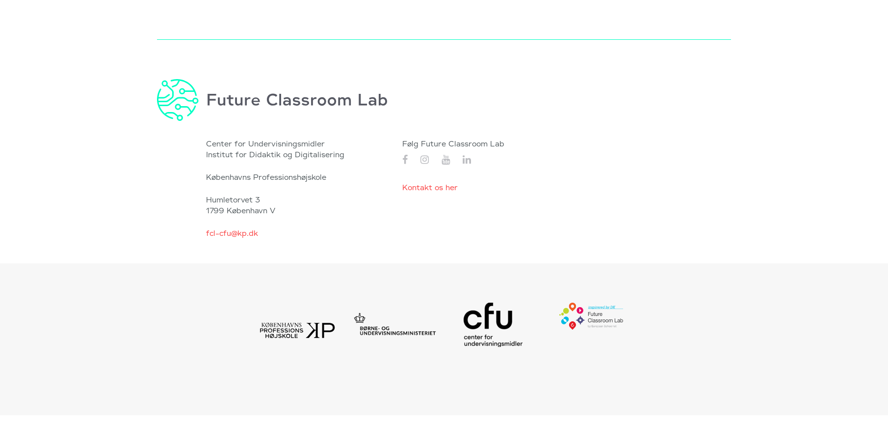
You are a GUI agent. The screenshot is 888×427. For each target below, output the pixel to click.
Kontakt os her (430, 188)
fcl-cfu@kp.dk (232, 233)
